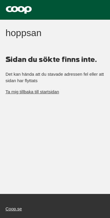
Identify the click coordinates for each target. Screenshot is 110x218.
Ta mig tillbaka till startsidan (32, 91)
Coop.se (14, 208)
